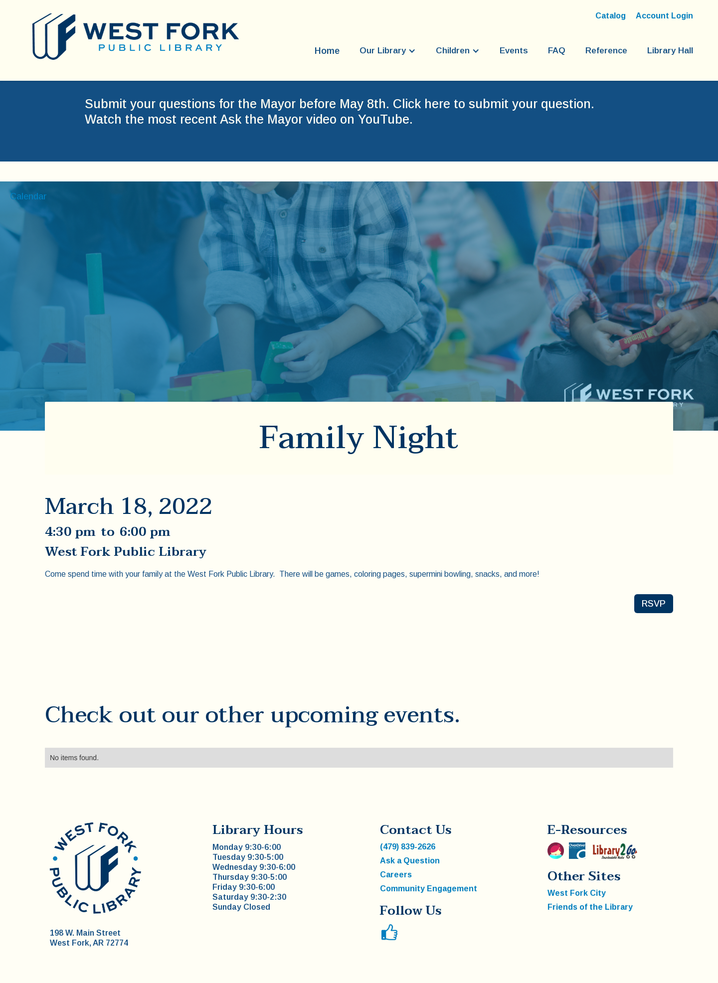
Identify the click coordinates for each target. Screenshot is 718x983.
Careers (396, 874)
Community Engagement (428, 888)
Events (514, 50)
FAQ (556, 50)
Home (327, 51)
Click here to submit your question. (493, 104)
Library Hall (670, 50)
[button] (388, 51)
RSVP (654, 604)
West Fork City (576, 893)
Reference (606, 50)
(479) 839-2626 (407, 846)
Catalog (610, 15)
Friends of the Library (590, 907)
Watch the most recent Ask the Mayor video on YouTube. (249, 119)
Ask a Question (410, 860)
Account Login (664, 15)
